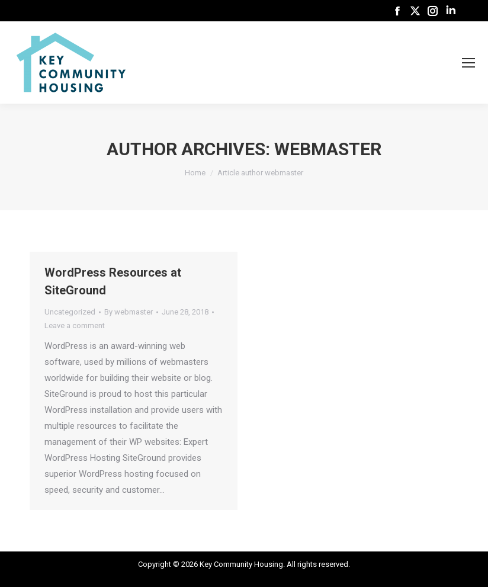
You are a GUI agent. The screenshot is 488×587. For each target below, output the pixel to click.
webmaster (327, 149)
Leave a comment (74, 325)
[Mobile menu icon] (468, 62)
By (128, 311)
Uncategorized (69, 311)
